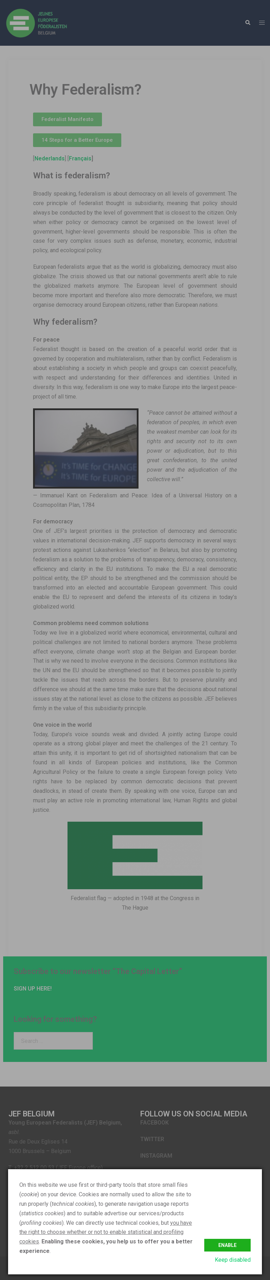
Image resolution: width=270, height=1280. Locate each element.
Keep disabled (233, 1259)
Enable (227, 1245)
